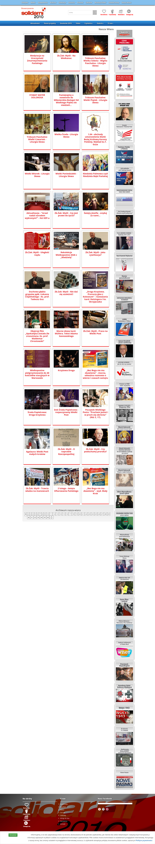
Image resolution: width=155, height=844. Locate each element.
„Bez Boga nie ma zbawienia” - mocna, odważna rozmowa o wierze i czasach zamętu (95, 374)
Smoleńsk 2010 (66, 23)
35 (44, 517)
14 (60, 514)
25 (96, 514)
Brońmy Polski (100, 2)
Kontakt (62, 824)
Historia (71, 2)
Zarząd (62, 812)
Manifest (63, 807)
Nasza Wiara (106, 29)
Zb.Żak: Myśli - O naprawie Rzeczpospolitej (66, 451)
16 (67, 514)
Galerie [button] (100, 23)
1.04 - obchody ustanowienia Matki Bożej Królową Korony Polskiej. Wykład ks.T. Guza (95, 139)
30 (28, 517)
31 (32, 517)
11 (51, 514)
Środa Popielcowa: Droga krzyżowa (37, 413)
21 (83, 514)
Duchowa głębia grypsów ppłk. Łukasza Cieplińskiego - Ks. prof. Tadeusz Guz (37, 295)
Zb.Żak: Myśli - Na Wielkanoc (66, 56)
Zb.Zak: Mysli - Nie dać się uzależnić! (66, 292)
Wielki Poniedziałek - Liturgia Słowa (66, 174)
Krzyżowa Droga (66, 370)
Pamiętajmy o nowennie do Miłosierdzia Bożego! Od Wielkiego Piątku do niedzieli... (66, 99)
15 (64, 514)
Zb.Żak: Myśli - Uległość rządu (37, 253)
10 (48, 514)
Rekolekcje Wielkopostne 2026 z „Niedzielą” (66, 254)
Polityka (25, 2)
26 (99, 514)
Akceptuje (13, 835)
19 (76, 514)
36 (48, 517)
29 (109, 514)
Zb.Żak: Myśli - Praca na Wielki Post (95, 332)
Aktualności (35, 23)
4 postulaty (64, 804)
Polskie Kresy (114, 2)
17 (70, 514)
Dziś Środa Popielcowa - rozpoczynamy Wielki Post (66, 412)
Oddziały (63, 815)
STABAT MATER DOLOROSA (37, 96)
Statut (62, 810)
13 (57, 514)
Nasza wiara (126, 2)
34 (41, 517)
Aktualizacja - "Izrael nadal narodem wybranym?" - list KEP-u (37, 215)
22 (86, 514)
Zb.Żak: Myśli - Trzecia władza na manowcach (37, 489)
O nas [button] (110, 23)
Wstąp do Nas (64, 818)
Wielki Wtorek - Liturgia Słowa (37, 174)
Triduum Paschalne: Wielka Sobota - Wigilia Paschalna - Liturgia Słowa (95, 62)
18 (73, 514)
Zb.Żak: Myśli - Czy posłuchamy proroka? (95, 450)
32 (35, 517)
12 (54, 514)
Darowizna (63, 821)
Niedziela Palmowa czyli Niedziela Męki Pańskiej (95, 174)
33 (38, 517)
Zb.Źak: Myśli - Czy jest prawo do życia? (66, 214)
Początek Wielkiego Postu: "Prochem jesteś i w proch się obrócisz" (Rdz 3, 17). (95, 413)
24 (92, 514)
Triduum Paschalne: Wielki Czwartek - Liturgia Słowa (37, 139)
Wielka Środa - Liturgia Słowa (66, 135)
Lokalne (89, 2)
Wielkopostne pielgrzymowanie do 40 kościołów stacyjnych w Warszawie (37, 374)
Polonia (80, 2)
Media (33, 2)
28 (105, 514)
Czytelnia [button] (89, 23)
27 (102, 514)
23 (89, 514)
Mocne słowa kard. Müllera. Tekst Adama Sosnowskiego (66, 333)
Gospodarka (43, 2)
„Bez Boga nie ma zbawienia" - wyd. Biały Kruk (95, 490)
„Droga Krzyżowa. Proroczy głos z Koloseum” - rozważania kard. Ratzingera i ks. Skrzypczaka (95, 296)
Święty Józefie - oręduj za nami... (95, 214)
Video (78, 23)
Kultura (53, 2)
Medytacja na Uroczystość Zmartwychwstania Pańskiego (37, 59)
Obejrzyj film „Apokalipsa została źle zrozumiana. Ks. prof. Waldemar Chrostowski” (37, 335)
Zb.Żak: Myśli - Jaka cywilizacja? (95, 253)
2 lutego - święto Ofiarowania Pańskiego (66, 489)
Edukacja (62, 2)
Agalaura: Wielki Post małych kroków (37, 452)
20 (80, 514)
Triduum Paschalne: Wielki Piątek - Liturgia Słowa (95, 100)
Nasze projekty (50, 23)
